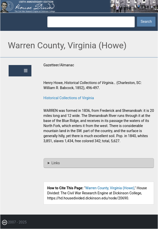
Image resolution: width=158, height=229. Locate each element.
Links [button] (55, 163)
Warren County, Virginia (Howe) (109, 188)
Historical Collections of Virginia (69, 98)
